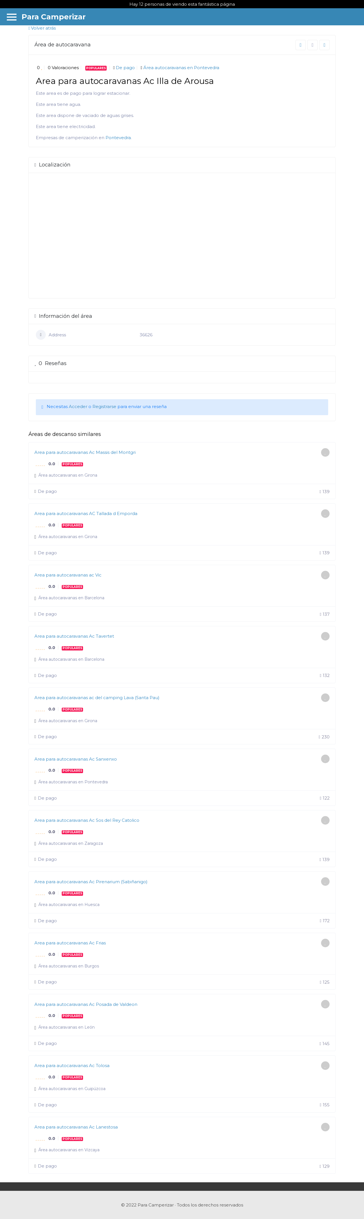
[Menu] (12, 16)
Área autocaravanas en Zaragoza (70, 843)
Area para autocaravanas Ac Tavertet (74, 636)
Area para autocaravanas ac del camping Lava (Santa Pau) (97, 697)
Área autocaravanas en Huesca (69, 904)
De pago (125, 67)
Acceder (78, 406)
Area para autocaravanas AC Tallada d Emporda (85, 513)
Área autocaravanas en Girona (67, 475)
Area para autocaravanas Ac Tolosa (71, 1065)
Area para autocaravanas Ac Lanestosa (76, 1127)
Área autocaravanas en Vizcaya (69, 1149)
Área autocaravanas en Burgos (68, 966)
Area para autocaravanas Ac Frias (70, 943)
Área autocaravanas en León (66, 1027)
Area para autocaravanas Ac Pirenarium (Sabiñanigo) (91, 881)
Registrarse (104, 406)
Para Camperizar (54, 16)
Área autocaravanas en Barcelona (71, 597)
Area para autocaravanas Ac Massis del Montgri (85, 452)
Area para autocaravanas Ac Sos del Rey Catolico (86, 820)
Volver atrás (42, 28)
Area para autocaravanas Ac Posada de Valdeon (85, 1004)
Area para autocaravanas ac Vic (68, 575)
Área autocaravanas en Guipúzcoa (72, 1088)
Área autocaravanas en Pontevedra (181, 67)
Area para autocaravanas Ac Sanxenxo (75, 759)
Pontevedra (118, 137)
